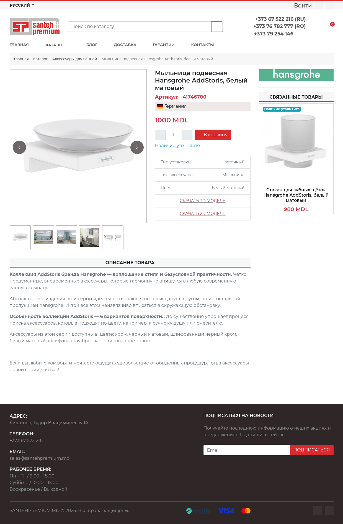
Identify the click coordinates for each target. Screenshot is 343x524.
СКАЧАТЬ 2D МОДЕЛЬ (202, 213)
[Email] (246, 450)
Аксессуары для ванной (74, 58)
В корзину (215, 134)
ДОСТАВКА (125, 44)
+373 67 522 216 (26, 440)
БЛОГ (91, 44)
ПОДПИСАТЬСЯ (311, 450)
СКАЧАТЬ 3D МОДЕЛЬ (202, 200)
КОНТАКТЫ (202, 44)
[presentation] (19, 147)
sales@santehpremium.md (40, 458)
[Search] (140, 26)
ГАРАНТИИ (163, 44)
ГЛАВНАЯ (19, 44)
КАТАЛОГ (56, 45)
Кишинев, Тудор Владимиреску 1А (49, 422)
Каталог (40, 58)
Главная (21, 58)
